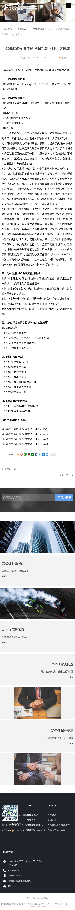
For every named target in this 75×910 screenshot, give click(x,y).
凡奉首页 (7, 29)
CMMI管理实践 (39, 29)
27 (53, 454)
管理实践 (21, 29)
